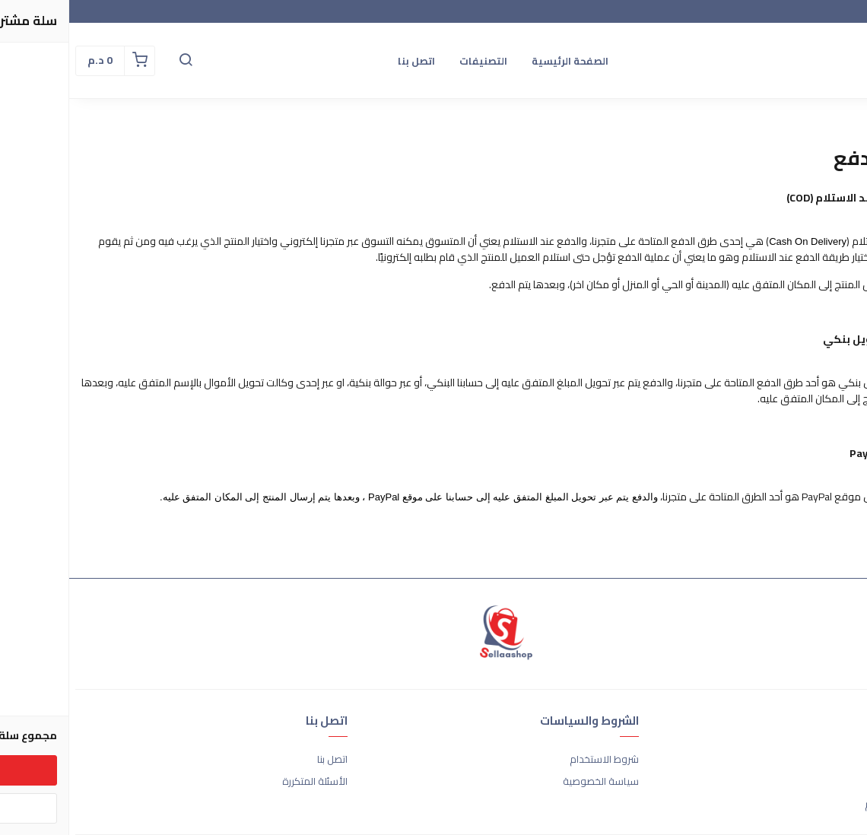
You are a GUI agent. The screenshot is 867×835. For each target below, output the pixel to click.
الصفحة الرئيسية (500, 61)
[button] (116, 61)
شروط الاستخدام (535, 759)
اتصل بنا (347, 61)
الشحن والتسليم (828, 804)
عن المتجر (841, 759)
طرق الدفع (838, 781)
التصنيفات (414, 61)
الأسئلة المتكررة (245, 781)
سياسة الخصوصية (532, 781)
